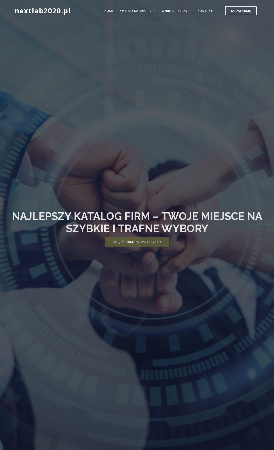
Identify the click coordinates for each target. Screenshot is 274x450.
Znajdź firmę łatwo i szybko (137, 245)
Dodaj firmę (241, 11)
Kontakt (205, 11)
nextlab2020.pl (43, 10)
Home (109, 11)
